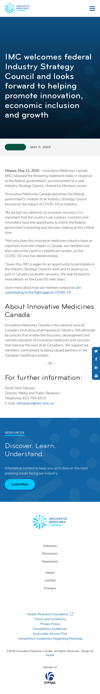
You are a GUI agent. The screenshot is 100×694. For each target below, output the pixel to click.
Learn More (19, 484)
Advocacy (50, 546)
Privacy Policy (50, 624)
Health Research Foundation (47, 614)
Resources (50, 553)
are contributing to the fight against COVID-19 (43, 290)
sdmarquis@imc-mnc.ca (35, 403)
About (50, 572)
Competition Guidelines (50, 629)
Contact (50, 580)
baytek (50, 655)
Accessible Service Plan (50, 633)
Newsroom (50, 561)
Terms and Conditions (50, 619)
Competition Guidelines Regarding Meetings (50, 638)
